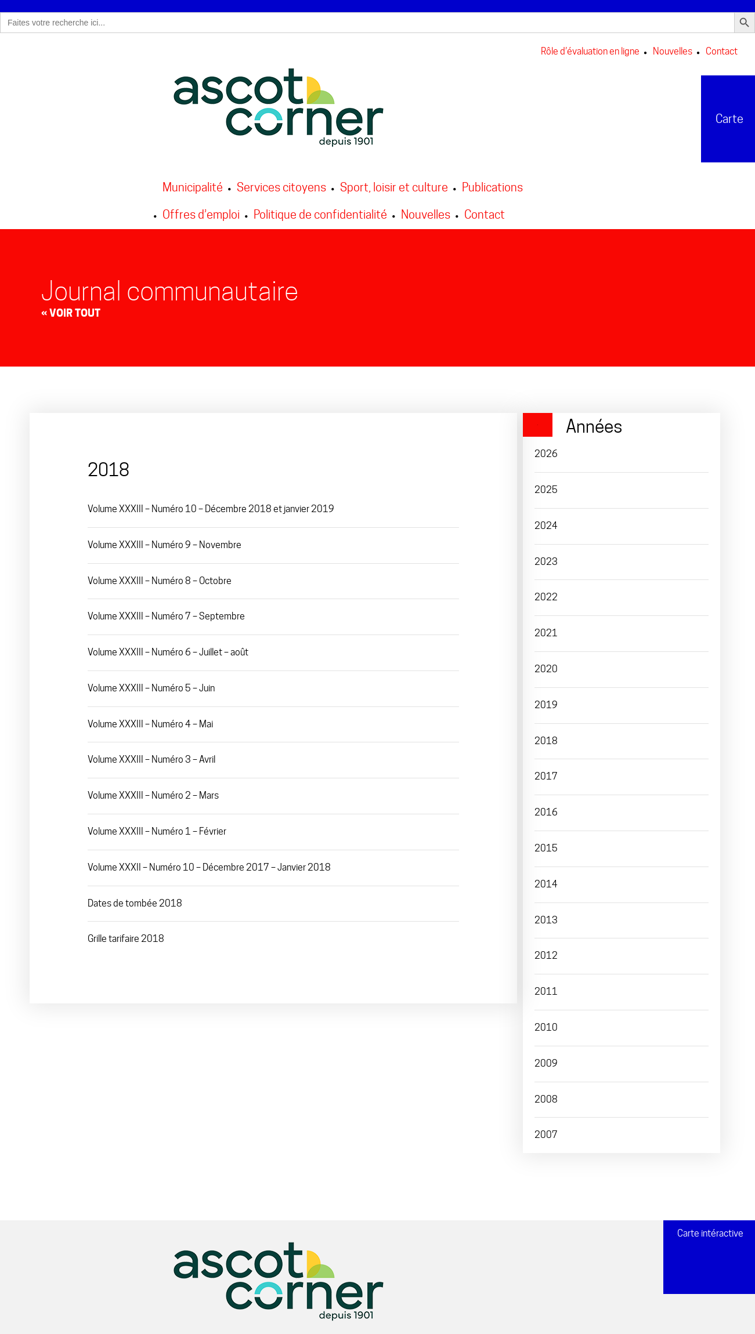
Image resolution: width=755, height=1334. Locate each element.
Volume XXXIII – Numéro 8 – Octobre (160, 576)
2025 (546, 485)
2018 (546, 736)
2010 (546, 1023)
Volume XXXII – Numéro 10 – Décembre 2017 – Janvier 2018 (209, 863)
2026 (546, 449)
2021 (546, 629)
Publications (492, 183)
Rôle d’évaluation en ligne (590, 47)
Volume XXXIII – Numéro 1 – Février (157, 827)
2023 (546, 557)
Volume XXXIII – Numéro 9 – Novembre (164, 540)
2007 (546, 1131)
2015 (546, 844)
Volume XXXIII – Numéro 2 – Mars (153, 792)
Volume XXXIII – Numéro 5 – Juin (151, 684)
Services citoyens (281, 183)
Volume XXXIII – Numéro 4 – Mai (150, 720)
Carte (711, 115)
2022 (546, 593)
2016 (546, 808)
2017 (546, 772)
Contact (722, 47)
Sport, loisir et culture (394, 183)
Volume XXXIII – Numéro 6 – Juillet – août (168, 648)
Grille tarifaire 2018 (126, 935)
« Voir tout (70, 309)
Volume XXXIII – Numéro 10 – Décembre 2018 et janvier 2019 (211, 504)
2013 (546, 916)
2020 (546, 664)
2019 (546, 700)
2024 (546, 521)
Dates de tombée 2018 (135, 899)
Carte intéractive (709, 1233)
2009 (546, 1059)
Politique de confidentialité (320, 210)
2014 (546, 880)
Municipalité (192, 183)
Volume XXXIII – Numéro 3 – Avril (151, 756)
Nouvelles (672, 47)
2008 (546, 1095)
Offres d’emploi (201, 210)
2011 (546, 987)
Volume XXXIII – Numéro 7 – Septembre (166, 612)
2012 (546, 952)
